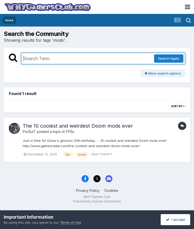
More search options (163, 73)
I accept (175, 219)
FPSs (70, 131)
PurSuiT (29, 131)
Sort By (178, 106)
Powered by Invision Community (97, 201)
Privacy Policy (88, 190)
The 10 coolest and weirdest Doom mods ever (78, 126)
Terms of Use (70, 222)
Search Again (168, 58)
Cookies (111, 190)
